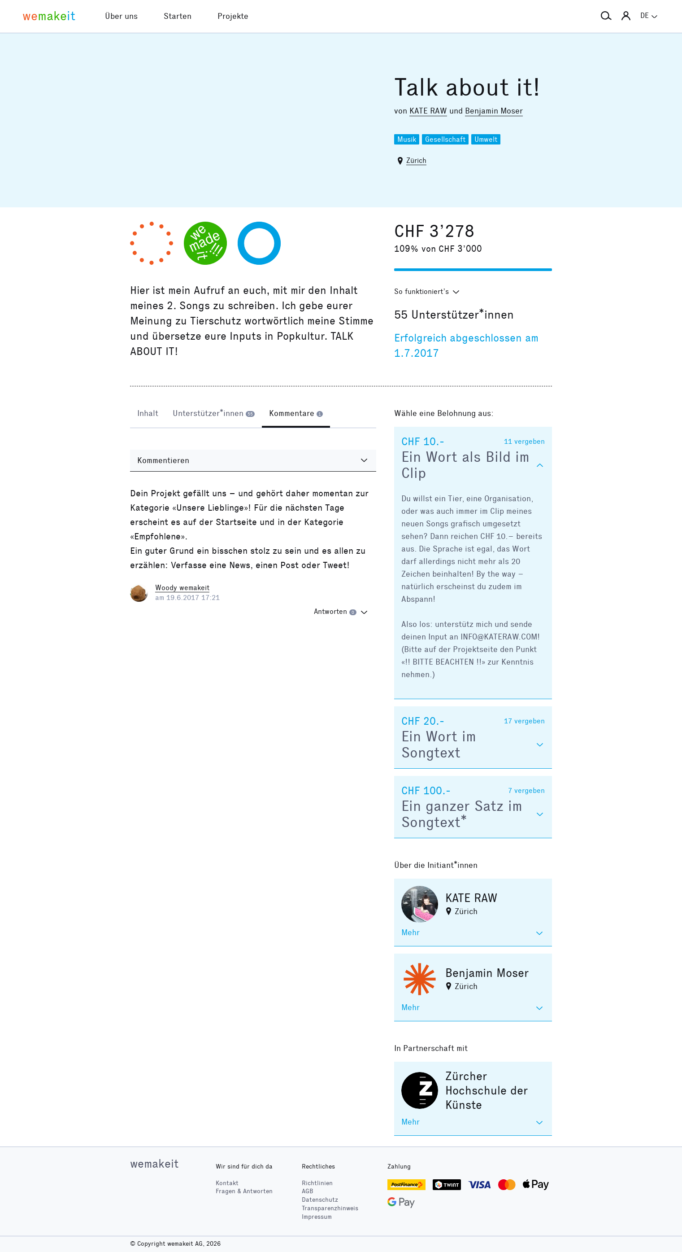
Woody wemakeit (182, 587)
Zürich (416, 160)
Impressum (317, 1217)
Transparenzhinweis (330, 1208)
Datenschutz (320, 1200)
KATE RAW (428, 111)
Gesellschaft (445, 139)
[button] (606, 16)
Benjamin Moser (494, 111)
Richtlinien (317, 1183)
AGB (307, 1191)
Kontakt (227, 1183)
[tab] (147, 414)
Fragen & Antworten (244, 1191)
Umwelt (485, 139)
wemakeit (154, 1163)
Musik (406, 139)
